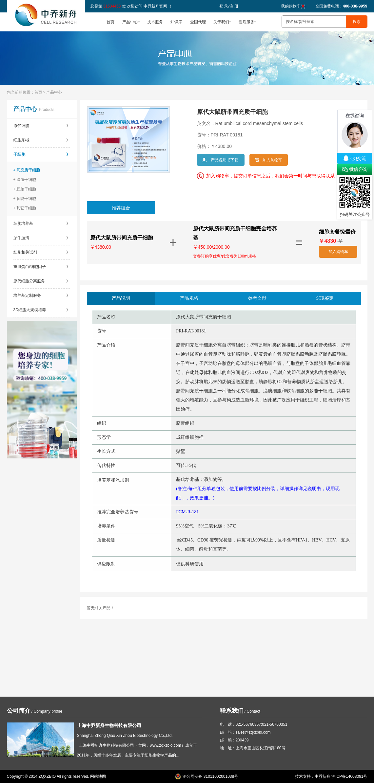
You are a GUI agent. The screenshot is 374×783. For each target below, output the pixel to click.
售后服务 (246, 22)
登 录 (223, 6)
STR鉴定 (325, 298)
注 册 (233, 6)
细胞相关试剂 (41, 252)
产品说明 (121, 298)
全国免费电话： (341, 6)
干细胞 (41, 154)
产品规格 (189, 298)
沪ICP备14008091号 (349, 776)
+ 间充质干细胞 (26, 170)
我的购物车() (293, 6)
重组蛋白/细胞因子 (41, 266)
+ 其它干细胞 (24, 208)
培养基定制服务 (41, 295)
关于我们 (221, 22)
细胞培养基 (41, 223)
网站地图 (98, 776)
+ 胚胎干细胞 (24, 189)
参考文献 (257, 298)
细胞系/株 (41, 140)
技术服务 (155, 22)
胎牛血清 (41, 238)
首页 (110, 22)
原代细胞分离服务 (41, 281)
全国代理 (198, 22)
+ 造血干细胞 (24, 179)
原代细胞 (41, 125)
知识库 (176, 22)
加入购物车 (338, 251)
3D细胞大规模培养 (41, 310)
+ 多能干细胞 (24, 198)
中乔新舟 (322, 776)
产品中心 (130, 22)
